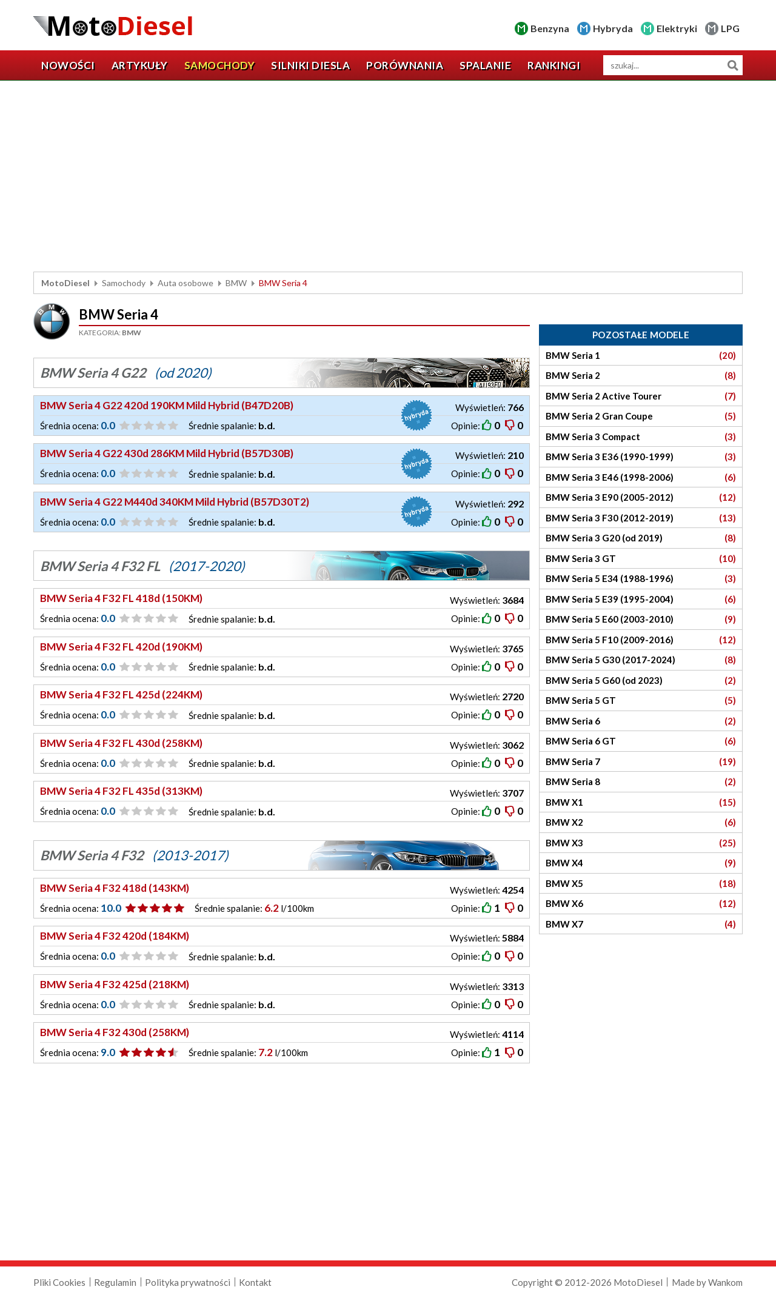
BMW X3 (641, 843)
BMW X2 (641, 822)
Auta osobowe (185, 283)
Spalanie (485, 65)
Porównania (404, 65)
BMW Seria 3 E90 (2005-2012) (641, 497)
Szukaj (733, 65)
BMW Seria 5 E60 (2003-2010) (641, 619)
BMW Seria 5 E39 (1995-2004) (641, 599)
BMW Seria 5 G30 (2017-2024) (641, 660)
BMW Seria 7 (641, 762)
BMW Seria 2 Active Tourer (641, 396)
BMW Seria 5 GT (641, 701)
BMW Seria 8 (641, 782)
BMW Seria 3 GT (641, 559)
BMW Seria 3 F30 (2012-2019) (641, 518)
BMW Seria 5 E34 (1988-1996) (641, 579)
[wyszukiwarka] (673, 65)
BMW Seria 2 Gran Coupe (641, 416)
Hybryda (613, 28)
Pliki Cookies (59, 1282)
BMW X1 (641, 802)
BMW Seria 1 (641, 356)
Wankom (725, 1282)
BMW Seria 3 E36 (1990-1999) (641, 457)
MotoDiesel (65, 283)
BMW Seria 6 (641, 721)
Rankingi (553, 65)
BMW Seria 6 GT (641, 741)
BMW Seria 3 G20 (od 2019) (641, 538)
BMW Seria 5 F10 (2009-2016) (641, 640)
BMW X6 (641, 904)
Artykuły (140, 65)
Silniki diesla (310, 65)
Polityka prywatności (187, 1282)
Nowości (68, 65)
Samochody (219, 65)
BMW (236, 283)
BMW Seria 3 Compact (641, 437)
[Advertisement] (388, 178)
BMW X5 (641, 884)
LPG (730, 28)
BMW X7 (641, 924)
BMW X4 (641, 863)
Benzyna (549, 28)
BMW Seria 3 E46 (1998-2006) (641, 477)
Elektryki (677, 28)
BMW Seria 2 (641, 376)
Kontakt (255, 1282)
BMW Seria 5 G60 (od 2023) (641, 680)
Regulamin (115, 1282)
